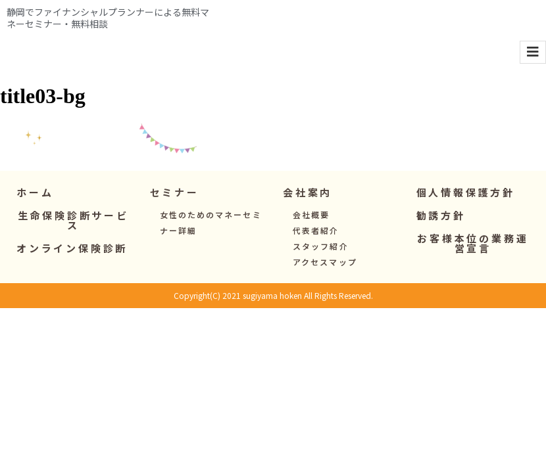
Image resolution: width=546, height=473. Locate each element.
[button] (175, 208)
